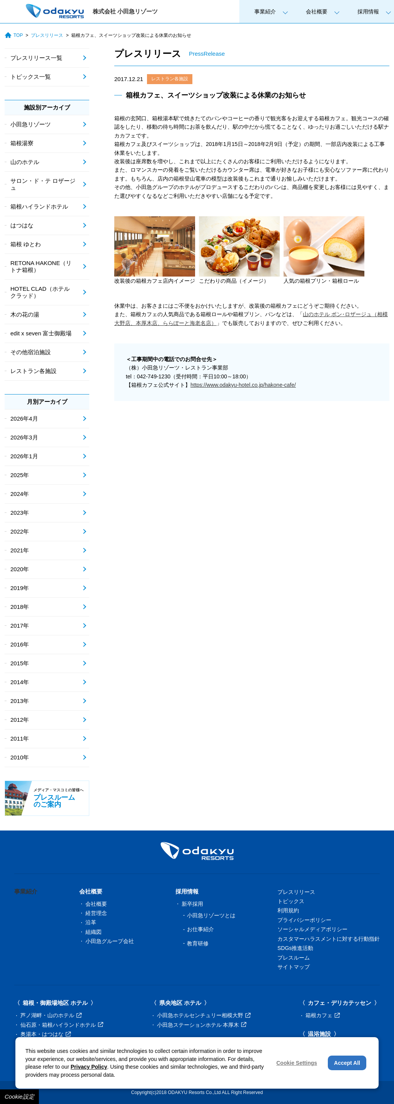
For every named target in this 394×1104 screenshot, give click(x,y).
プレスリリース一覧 (36, 58)
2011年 (19, 738)
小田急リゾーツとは (211, 915)
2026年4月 (24, 418)
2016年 (19, 644)
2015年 (19, 663)
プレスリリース (47, 35)
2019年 (19, 588)
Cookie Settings (296, 1063)
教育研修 (198, 943)
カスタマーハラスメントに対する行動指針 (328, 939)
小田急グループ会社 (109, 941)
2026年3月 (24, 437)
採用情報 (368, 11)
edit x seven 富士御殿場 (41, 333)
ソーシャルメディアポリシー (312, 929)
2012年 (19, 719)
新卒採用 (192, 904)
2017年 (19, 625)
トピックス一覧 (30, 76)
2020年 (19, 569)
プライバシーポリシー (304, 920)
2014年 (19, 682)
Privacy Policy (89, 1067)
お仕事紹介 (200, 929)
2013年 (19, 701)
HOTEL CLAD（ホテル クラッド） (40, 292)
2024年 (19, 494)
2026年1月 (24, 456)
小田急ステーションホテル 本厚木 (202, 1025)
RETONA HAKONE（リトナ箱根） (41, 266)
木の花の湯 (24, 314)
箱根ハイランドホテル (39, 206)
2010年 (19, 757)
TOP (14, 35)
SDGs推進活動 (295, 948)
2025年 (19, 475)
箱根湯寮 (21, 143)
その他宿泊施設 (30, 352)
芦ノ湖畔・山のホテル (51, 1015)
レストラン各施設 (169, 78)
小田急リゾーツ (30, 124)
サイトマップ (293, 967)
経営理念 (96, 913)
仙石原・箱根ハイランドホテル (61, 1025)
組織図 (93, 932)
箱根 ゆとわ (25, 244)
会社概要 (316, 11)
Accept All (347, 1063)
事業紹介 (265, 11)
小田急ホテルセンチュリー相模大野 (203, 1015)
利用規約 (288, 910)
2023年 (19, 512)
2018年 (19, 606)
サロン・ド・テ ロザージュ (42, 184)
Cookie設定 (19, 1096)
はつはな (21, 225)
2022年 (19, 531)
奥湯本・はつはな (45, 1034)
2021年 (19, 550)
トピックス (290, 901)
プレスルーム (293, 958)
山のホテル (24, 162)
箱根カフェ (323, 1015)
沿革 (90, 922)
